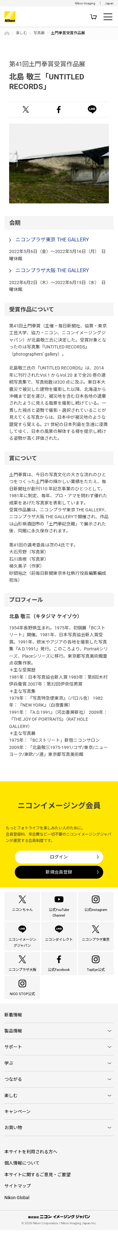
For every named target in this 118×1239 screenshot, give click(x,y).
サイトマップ (17, 1194)
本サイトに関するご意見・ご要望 (37, 1183)
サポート (13, 1055)
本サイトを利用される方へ (30, 1160)
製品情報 (13, 1039)
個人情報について (22, 1171)
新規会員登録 (59, 872)
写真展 (39, 33)
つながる (13, 1088)
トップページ (6, 33)
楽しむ (21, 33)
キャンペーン (17, 1120)
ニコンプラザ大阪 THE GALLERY (52, 270)
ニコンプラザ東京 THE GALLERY (52, 240)
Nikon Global (16, 1206)
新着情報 (13, 1023)
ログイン (59, 856)
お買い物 (13, 1136)
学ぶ (8, 1071)
